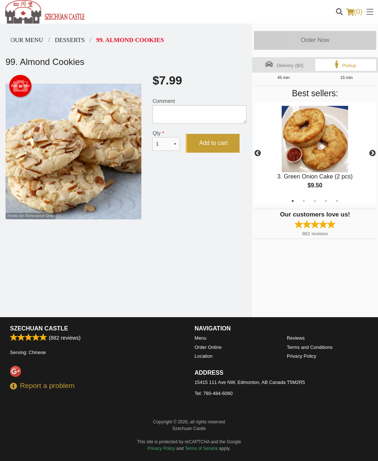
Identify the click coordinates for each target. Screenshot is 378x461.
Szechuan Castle (39, 328)
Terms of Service (201, 448)
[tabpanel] (315, 153)
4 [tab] (326, 201)
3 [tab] (315, 201)
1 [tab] (292, 201)
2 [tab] (303, 201)
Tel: (214, 393)
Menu (200, 338)
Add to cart (213, 143)
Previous (257, 153)
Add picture (20, 86)
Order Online (208, 347)
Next (372, 153)
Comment (199, 111)
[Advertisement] (126, 243)
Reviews (296, 338)
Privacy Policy (301, 356)
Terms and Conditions (310, 347)
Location (203, 356)
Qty (166, 140)
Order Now (315, 40)
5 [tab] (337, 201)
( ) (354, 11)
